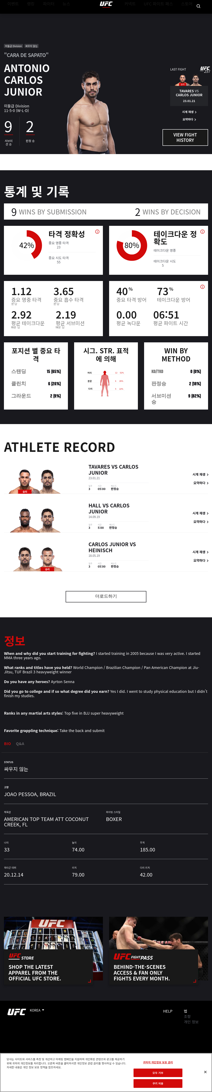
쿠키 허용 (158, 1083)
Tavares (99, 467)
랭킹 (28, 15)
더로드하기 (106, 597)
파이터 (45, 15)
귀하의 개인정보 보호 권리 (158, 1062)
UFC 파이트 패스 (163, 15)
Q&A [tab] (20, 743)
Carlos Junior (109, 544)
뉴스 (61, 15)
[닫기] (205, 1072)
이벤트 (12, 15)
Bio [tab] (7, 743)
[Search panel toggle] (199, 15)
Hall (95, 506)
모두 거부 (158, 1073)
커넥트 (139, 15)
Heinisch (101, 551)
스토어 (188, 15)
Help (167, 1011)
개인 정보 (191, 1021)
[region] (106, 1072)
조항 (187, 1016)
